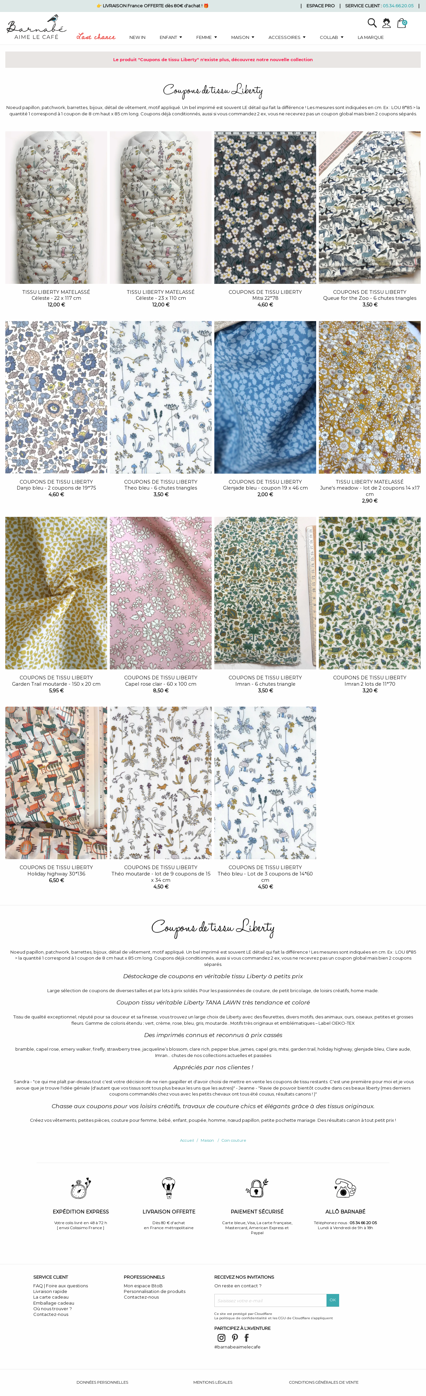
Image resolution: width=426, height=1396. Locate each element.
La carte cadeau (51, 1297)
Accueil (187, 1140)
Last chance (96, 38)
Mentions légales (212, 1382)
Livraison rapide (50, 1291)
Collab (329, 37)
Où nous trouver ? (52, 1308)
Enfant (168, 37)
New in (137, 37)
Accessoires (285, 37)
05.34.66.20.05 (398, 5)
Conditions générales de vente (323, 1382)
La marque (371, 37)
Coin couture (234, 1140)
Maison (240, 37)
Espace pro (321, 5)
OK (333, 1300)
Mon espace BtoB (143, 1285)
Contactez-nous (50, 1314)
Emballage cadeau (53, 1303)
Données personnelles (102, 1382)
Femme (204, 37)
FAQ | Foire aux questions (60, 1285)
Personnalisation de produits (154, 1291)
